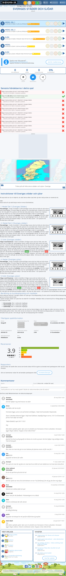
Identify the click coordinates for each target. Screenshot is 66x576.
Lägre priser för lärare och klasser (48, 535)
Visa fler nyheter (49, 558)
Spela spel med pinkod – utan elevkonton (50, 539)
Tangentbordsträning (15, 555)
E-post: (35, 383)
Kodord (10, 540)
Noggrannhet (50, 72)
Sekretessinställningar (33, 572)
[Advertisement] (33, 15)
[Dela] (43, 77)
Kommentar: (4, 387)
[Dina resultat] (38, 3)
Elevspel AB (15, 570)
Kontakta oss (37, 570)
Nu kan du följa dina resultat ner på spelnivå (48, 548)
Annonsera (22, 570)
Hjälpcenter (29, 570)
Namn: (3, 383)
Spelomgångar (15, 72)
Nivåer (27, 72)
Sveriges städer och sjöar (39, 324)
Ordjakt (10, 545)
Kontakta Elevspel (44, 372)
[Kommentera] (33, 77)
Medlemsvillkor (58, 570)
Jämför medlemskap (54, 62)
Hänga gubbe (12, 535)
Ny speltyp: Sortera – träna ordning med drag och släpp (50, 543)
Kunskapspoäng (39, 72)
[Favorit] (23, 77)
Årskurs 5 (21, 325)
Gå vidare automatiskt (44, 553)
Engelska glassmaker (15, 550)
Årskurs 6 (21, 327)
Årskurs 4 (21, 323)
